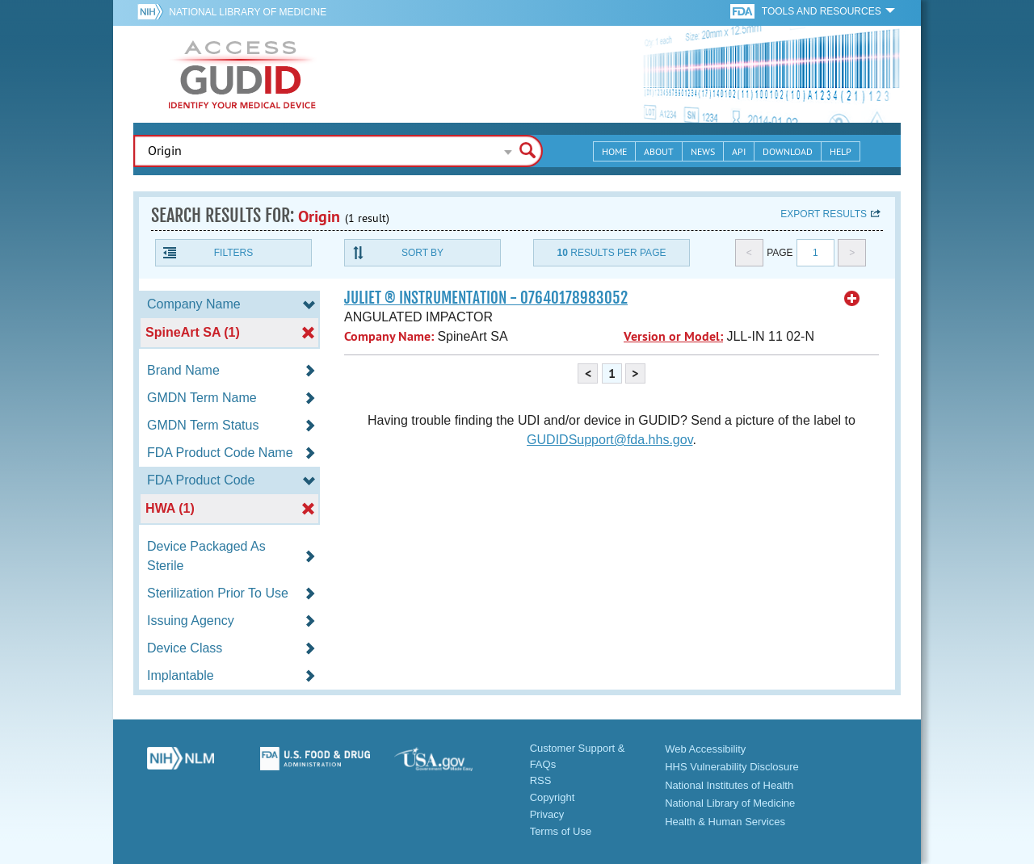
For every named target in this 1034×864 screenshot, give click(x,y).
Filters (233, 252)
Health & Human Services (725, 822)
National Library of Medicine (247, 12)
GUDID (242, 74)
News (703, 151)
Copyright (552, 797)
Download (788, 151)
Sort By (422, 252)
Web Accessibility (705, 749)
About (659, 151)
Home (614, 151)
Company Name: (389, 336)
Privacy (547, 814)
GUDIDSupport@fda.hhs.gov (609, 440)
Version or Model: (673, 336)
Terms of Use (561, 831)
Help (840, 151)
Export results (823, 214)
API (739, 151)
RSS (541, 780)
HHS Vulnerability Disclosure (732, 767)
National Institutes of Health (729, 785)
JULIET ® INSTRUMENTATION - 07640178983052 (486, 298)
